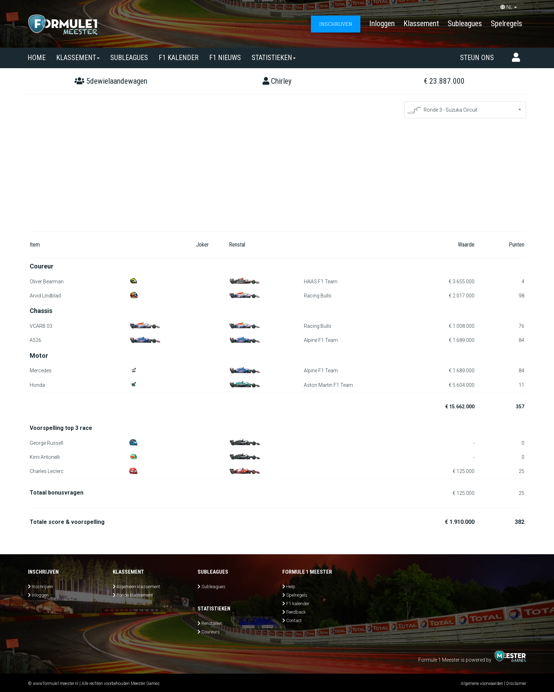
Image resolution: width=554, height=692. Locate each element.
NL (508, 7)
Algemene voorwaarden (482, 683)
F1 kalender (179, 57)
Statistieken (274, 57)
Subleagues (465, 23)
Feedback (296, 612)
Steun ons (477, 57)
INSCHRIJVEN (335, 23)
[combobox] (465, 109)
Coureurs (210, 631)
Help (290, 586)
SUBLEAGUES (129, 57)
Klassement (421, 23)
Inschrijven (42, 586)
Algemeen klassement (138, 586)
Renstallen (211, 623)
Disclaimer (516, 683)
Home (37, 57)
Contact (294, 620)
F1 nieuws (225, 57)
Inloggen (382, 23)
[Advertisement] (277, 178)
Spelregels (506, 23)
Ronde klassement (135, 595)
